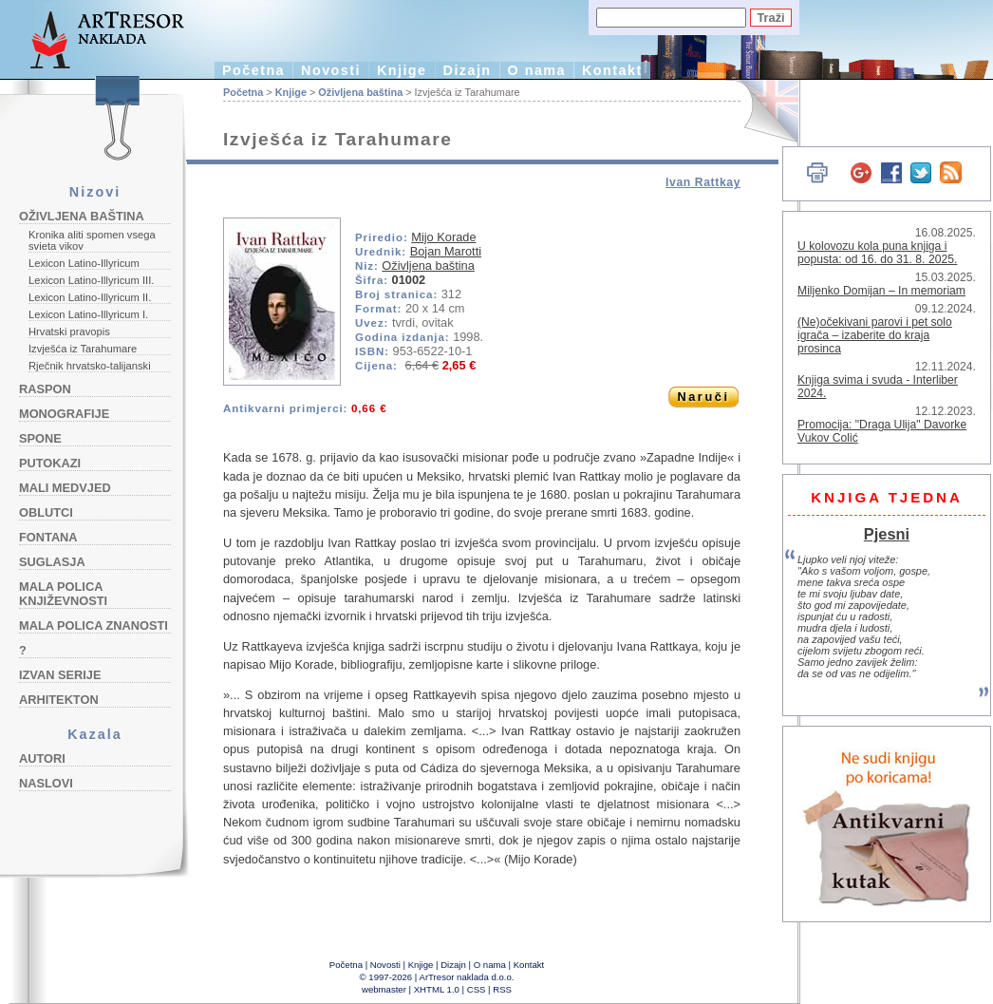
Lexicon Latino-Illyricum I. (88, 314)
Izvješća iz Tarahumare (82, 348)
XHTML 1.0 (436, 989)
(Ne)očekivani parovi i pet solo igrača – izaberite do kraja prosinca (874, 335)
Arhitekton (59, 699)
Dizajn (467, 70)
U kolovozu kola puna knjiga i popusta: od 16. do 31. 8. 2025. (877, 252)
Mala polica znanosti (93, 625)
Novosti (331, 70)
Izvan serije (60, 675)
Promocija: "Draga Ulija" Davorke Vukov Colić (881, 431)
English (759, 111)
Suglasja (52, 562)
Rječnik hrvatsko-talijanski (89, 365)
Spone (40, 438)
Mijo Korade (443, 237)
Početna (253, 70)
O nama (537, 70)
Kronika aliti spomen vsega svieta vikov (92, 240)
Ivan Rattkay (702, 182)
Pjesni (886, 533)
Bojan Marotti (445, 251)
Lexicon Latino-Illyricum (84, 263)
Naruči (703, 396)
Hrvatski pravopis (69, 331)
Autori (42, 758)
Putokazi (50, 463)
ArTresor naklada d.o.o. (467, 977)
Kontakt (612, 70)
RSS (502, 989)
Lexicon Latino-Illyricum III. (91, 280)
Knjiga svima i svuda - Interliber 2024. (877, 386)
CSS (476, 989)
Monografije (64, 414)
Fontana (48, 537)
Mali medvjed (65, 488)
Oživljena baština (81, 216)
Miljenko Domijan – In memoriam (881, 290)
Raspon (45, 389)
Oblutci (46, 512)
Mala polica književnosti (63, 593)
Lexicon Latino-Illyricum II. (89, 297)
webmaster (384, 989)
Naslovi (46, 783)
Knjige (402, 70)
